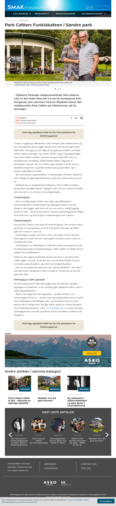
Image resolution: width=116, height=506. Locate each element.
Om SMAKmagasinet (93, 14)
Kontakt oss (89, 464)
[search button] (87, 8)
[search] (98, 8)
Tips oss (86, 468)
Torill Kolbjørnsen (54, 308)
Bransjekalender (65, 14)
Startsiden (11, 20)
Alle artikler (21, 14)
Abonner (50, 464)
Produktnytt (42, 14)
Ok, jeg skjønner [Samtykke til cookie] (106, 501)
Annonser (50, 468)
